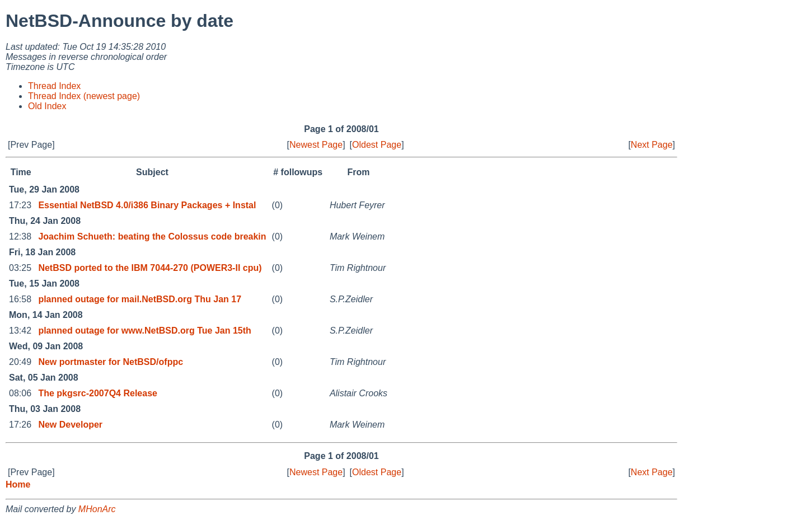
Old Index (47, 106)
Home (18, 484)
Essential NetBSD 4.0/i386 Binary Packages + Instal (147, 205)
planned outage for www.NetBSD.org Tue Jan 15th (144, 330)
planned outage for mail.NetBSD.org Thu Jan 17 (139, 299)
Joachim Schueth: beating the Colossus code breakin (152, 236)
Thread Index (54, 86)
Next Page (652, 144)
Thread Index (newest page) (84, 96)
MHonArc (97, 509)
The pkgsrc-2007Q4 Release (97, 393)
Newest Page (316, 144)
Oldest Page (376, 144)
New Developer (70, 424)
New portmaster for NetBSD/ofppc (110, 362)
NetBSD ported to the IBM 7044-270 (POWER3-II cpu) (149, 268)
